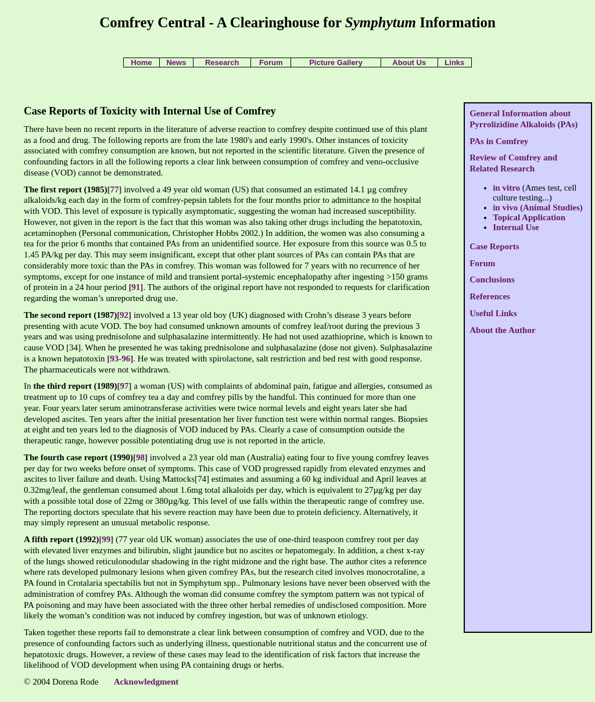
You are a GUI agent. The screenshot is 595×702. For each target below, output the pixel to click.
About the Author (502, 330)
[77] (114, 189)
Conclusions (492, 279)
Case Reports (494, 246)
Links (454, 62)
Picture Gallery (336, 62)
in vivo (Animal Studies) (538, 207)
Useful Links (493, 313)
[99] (106, 539)
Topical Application (529, 217)
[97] (124, 386)
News (176, 62)
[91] (135, 287)
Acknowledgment (146, 681)
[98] (140, 457)
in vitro (506, 187)
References (489, 296)
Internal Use (516, 227)
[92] (124, 315)
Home (141, 62)
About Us (409, 62)
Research (222, 62)
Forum (270, 62)
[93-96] (120, 358)
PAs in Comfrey (498, 141)
